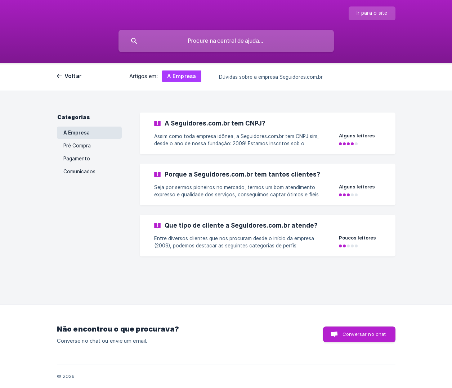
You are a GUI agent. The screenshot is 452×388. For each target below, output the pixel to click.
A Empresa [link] (76, 133)
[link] (267, 133)
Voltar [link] (73, 76)
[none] (372, 13)
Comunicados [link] (79, 171)
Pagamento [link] (76, 158)
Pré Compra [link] (77, 146)
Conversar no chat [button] (364, 334)
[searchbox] (226, 41)
